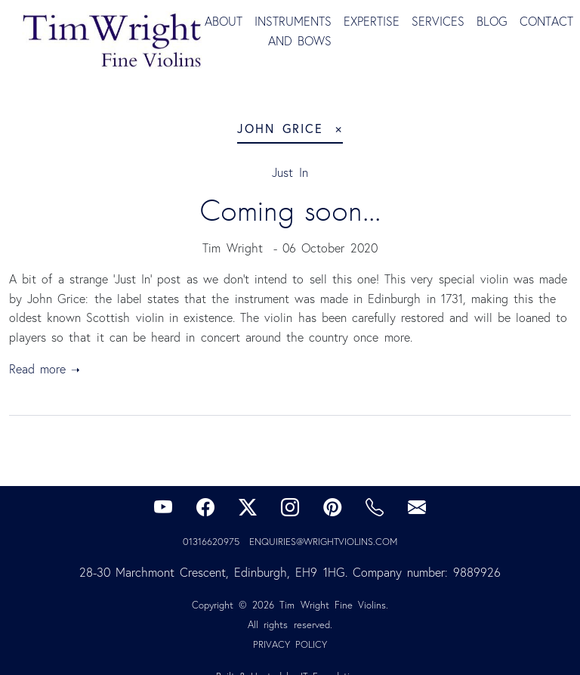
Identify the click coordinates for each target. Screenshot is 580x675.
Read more (37, 368)
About (223, 21)
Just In (289, 172)
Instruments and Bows (293, 31)
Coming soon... (290, 210)
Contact (546, 21)
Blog (492, 21)
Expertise (372, 21)
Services (438, 21)
